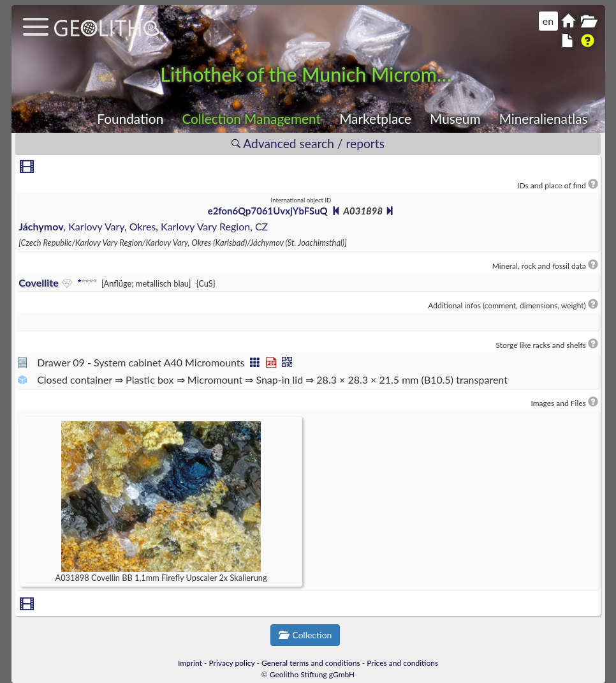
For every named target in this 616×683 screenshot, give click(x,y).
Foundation (130, 118)
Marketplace (375, 118)
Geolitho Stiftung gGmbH (312, 674)
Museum (455, 118)
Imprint (190, 663)
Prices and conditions (402, 663)
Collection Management (251, 118)
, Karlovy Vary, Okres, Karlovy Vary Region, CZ (143, 226)
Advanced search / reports (308, 143)
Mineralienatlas (543, 118)
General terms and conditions (310, 663)
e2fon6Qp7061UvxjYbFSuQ (268, 210)
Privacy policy (232, 663)
